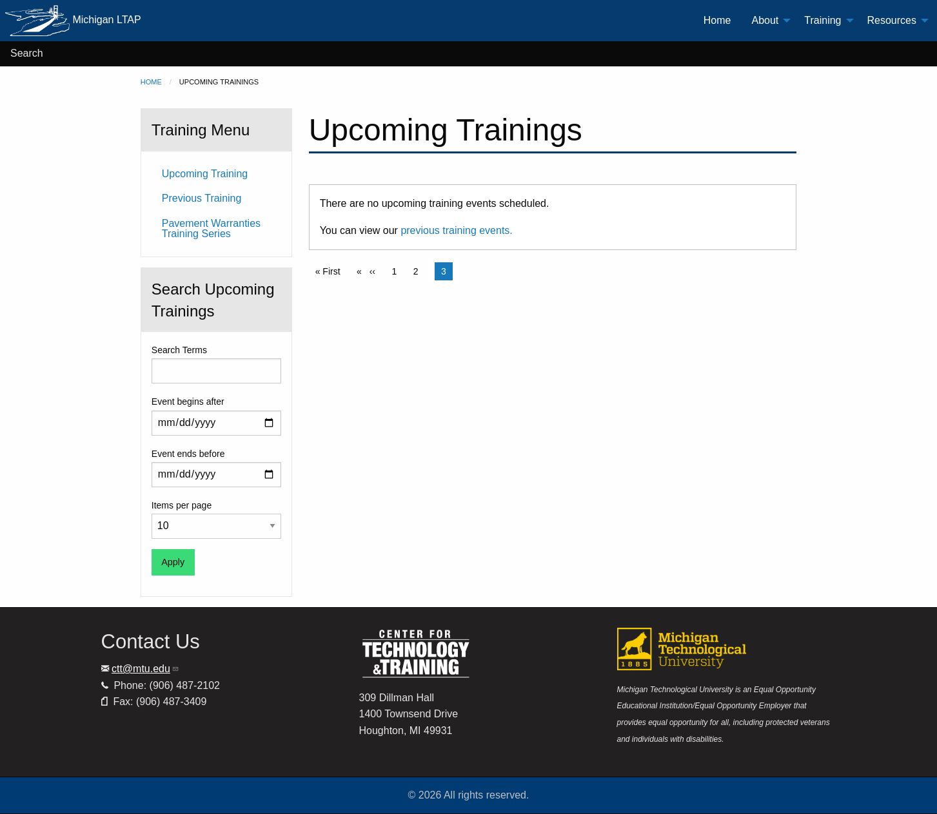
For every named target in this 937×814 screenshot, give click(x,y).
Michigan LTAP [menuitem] (73, 20)
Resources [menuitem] (891, 20)
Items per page (182, 505)
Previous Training (202, 198)
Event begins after (188, 401)
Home (151, 82)
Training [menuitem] (822, 20)
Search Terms (179, 350)
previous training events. (456, 230)
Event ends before (188, 454)
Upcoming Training (205, 173)
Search (26, 53)
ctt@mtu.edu (145, 668)
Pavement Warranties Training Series (211, 228)
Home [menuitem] (717, 20)
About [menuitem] (764, 20)
